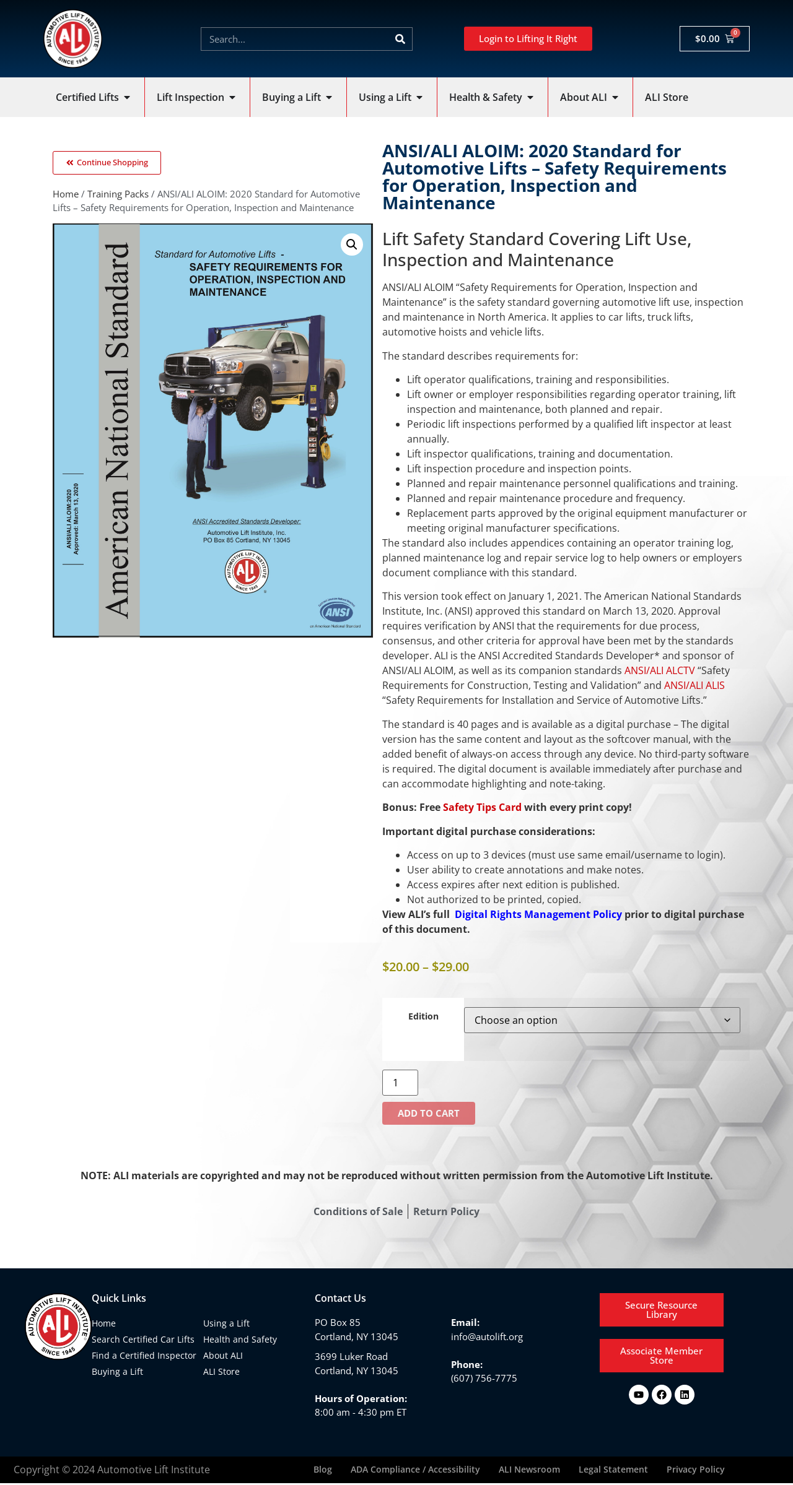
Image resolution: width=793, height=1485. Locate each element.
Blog (322, 1470)
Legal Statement (613, 1470)
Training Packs (118, 196)
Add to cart (429, 1113)
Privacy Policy (696, 1470)
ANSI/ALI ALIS (694, 685)
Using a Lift (226, 1323)
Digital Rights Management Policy (539, 914)
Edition (423, 1016)
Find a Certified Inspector (144, 1355)
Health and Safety (240, 1339)
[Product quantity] (400, 1083)
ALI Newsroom (529, 1470)
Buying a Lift (117, 1371)
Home (66, 196)
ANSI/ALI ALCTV (659, 670)
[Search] (400, 39)
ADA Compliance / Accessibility (415, 1470)
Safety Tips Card (482, 807)
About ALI (223, 1355)
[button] (352, 247)
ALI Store (221, 1371)
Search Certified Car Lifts (143, 1339)
